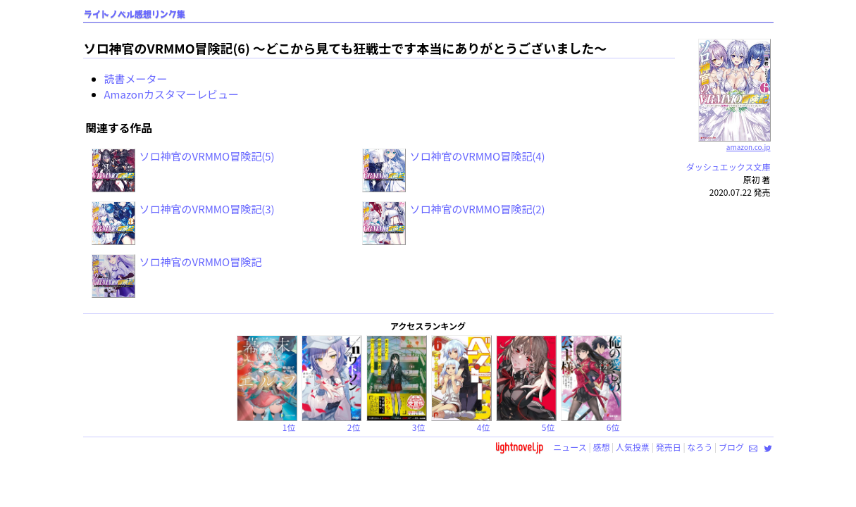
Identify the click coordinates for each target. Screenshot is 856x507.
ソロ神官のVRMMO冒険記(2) (477, 208)
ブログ (731, 447)
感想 (601, 447)
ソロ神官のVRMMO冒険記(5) (207, 156)
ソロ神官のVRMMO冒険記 (200, 261)
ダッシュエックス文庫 (728, 167)
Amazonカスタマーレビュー (172, 94)
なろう (699, 447)
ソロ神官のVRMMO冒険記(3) (207, 208)
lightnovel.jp (519, 446)
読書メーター (136, 78)
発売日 (668, 447)
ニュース (569, 447)
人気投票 (633, 447)
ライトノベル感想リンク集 (134, 14)
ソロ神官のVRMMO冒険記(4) (477, 156)
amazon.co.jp (734, 141)
